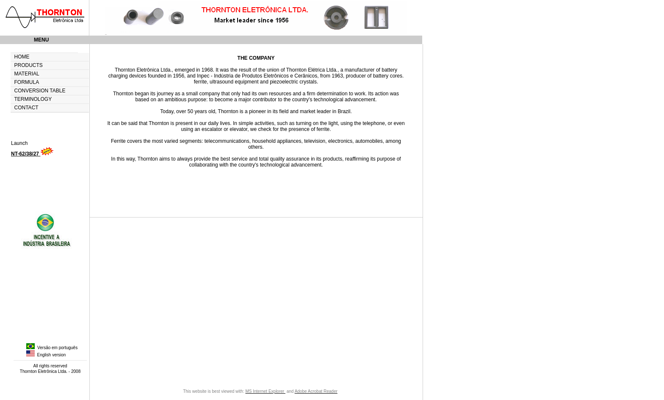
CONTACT (26, 108)
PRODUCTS (28, 65)
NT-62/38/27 (25, 154)
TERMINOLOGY (33, 99)
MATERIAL (26, 74)
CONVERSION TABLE (40, 91)
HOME (22, 57)
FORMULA (26, 82)
